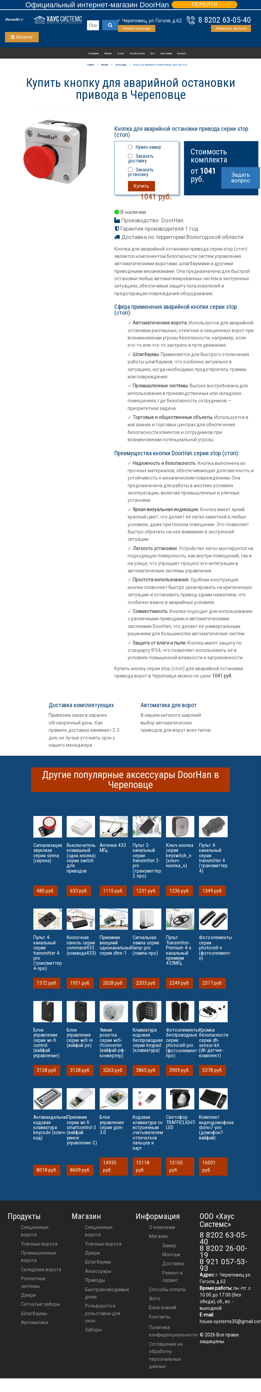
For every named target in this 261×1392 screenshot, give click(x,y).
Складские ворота (41, 1269)
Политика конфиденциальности (173, 1331)
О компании (93, 53)
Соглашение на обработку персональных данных (166, 1355)
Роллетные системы (33, 1282)
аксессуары (98, 1271)
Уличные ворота (39, 1244)
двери (92, 1253)
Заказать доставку (141, 158)
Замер (169, 1245)
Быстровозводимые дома (107, 1293)
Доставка (173, 1263)
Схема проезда (137, 28)
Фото (152, 53)
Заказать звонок (231, 28)
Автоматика (34, 1322)
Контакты (181, 53)
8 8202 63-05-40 (224, 20)
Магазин (108, 53)
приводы (95, 1280)
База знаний (166, 53)
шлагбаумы (98, 1262)
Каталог (22, 37)
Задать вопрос (240, 177)
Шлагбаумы (34, 1313)
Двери (28, 1295)
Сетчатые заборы (40, 1304)
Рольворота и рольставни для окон (102, 1313)
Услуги (120, 53)
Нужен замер (148, 147)
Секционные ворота (35, 1231)
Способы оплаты (137, 53)
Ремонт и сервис (172, 1276)
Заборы (93, 1329)
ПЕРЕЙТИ (204, 4)
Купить (141, 186)
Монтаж (171, 1254)
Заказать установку (141, 172)
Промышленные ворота (38, 1256)
